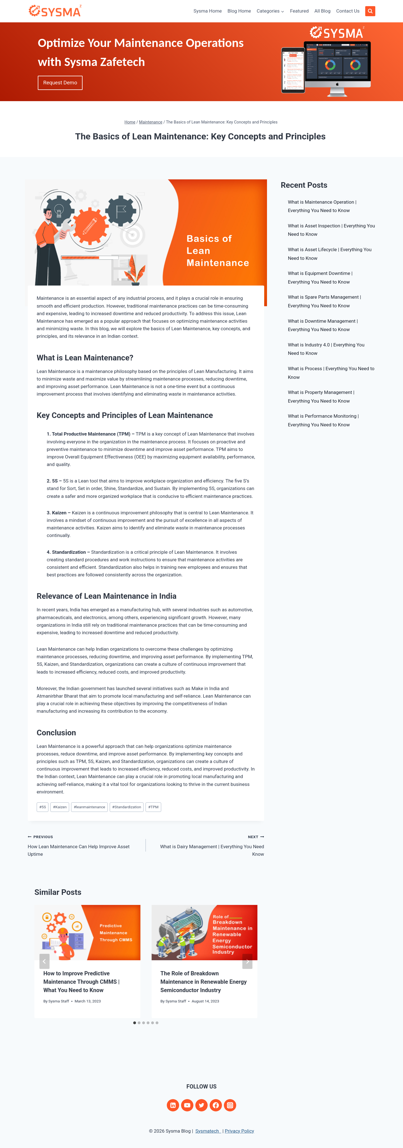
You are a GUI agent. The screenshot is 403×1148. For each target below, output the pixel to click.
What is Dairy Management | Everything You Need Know (207, 845)
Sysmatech (208, 1131)
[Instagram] (230, 1105)
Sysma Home (208, 11)
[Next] (247, 961)
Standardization (126, 807)
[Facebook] (216, 1105)
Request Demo (62, 83)
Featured (299, 11)
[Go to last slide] (44, 961)
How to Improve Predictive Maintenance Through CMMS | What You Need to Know (81, 981)
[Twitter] (201, 1105)
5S (42, 807)
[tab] (134, 1022)
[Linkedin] (173, 1105)
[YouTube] (187, 1105)
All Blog (322, 11)
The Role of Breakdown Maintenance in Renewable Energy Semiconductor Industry (203, 981)
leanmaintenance (89, 807)
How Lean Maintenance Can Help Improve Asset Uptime (84, 845)
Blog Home (239, 11)
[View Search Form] (370, 11)
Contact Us (347, 11)
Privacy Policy (239, 1131)
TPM (153, 807)
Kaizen (60, 807)
